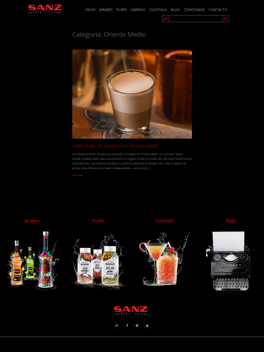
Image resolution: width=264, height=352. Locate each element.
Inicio (90, 9)
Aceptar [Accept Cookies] (250, 342)
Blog (175, 9)
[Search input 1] (196, 18)
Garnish (138, 9)
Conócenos (194, 9)
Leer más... (78, 175)
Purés (121, 9)
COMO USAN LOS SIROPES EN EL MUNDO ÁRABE (114, 146)
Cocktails (158, 9)
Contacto (218, 9)
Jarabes (106, 9)
